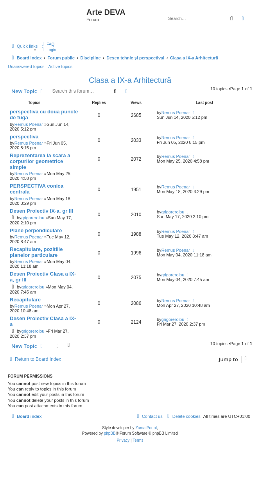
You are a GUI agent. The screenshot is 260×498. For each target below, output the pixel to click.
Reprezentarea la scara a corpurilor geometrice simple (40, 161)
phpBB (110, 433)
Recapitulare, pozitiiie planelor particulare (36, 252)
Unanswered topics (26, 66)
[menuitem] (46, 44)
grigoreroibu (33, 217)
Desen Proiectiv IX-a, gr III (41, 211)
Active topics (60, 66)
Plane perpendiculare (36, 230)
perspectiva (24, 137)
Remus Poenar (28, 124)
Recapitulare (25, 300)
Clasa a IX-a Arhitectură (130, 80)
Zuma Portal (145, 428)
